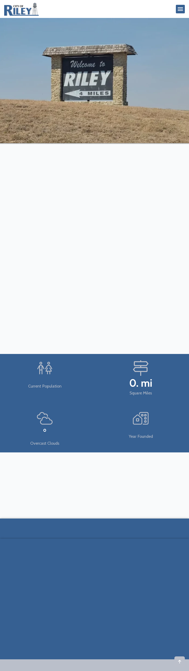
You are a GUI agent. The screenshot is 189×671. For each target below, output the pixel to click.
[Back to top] (179, 661)
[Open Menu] (180, 9)
